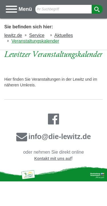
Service (36, 35)
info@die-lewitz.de (53, 136)
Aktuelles (63, 35)
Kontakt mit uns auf (53, 158)
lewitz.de (13, 35)
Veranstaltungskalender (35, 41)
